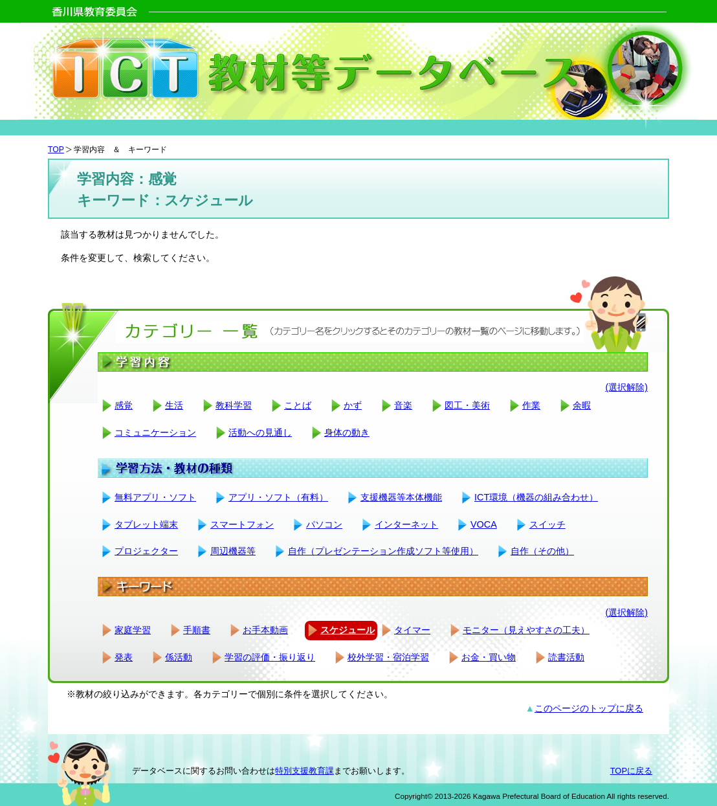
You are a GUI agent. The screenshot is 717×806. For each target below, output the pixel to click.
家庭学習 (133, 630)
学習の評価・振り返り (270, 657)
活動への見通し (260, 432)
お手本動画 (265, 630)
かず (353, 405)
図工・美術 (467, 405)
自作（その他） (542, 551)
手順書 (196, 630)
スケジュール (347, 630)
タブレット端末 (146, 524)
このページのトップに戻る (589, 708)
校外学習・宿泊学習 (388, 657)
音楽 (403, 405)
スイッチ (547, 524)
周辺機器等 (233, 551)
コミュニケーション (155, 432)
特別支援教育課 (304, 771)
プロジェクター (146, 551)
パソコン (324, 524)
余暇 (582, 405)
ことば (297, 405)
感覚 (124, 405)
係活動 (178, 657)
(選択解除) (626, 387)
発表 (124, 657)
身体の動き (347, 432)
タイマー (412, 630)
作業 (531, 405)
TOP (56, 149)
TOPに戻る (631, 771)
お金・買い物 (488, 657)
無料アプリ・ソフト (155, 497)
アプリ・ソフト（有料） (278, 497)
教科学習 (233, 405)
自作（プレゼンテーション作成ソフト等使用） (383, 551)
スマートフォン (242, 524)
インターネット (406, 524)
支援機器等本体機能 (401, 497)
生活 (174, 405)
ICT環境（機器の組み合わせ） (536, 497)
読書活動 (566, 657)
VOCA (483, 524)
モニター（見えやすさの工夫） (526, 630)
